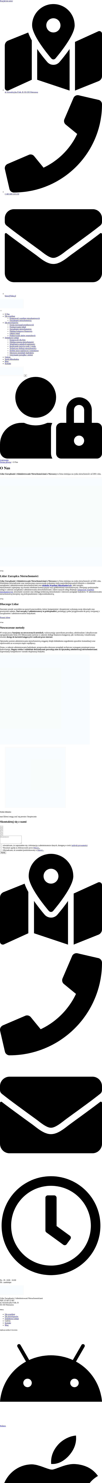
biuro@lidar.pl (5, 1171)
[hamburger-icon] (1, 310)
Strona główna (5, 462)
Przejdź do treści (6, 1)
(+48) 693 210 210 (7, 1062)
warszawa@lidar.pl (7, 1173)
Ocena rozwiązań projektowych (22, 325)
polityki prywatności (80, 847)
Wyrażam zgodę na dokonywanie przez (21, 849)
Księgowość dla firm (17, 340)
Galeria (7, 357)
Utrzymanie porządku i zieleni (21, 355)
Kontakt (8, 364)
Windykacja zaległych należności (22, 344)
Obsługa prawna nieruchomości (22, 342)
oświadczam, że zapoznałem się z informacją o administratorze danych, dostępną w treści (45, 847)
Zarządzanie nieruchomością (20, 320)
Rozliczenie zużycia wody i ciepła (23, 346)
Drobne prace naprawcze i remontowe (24, 351)
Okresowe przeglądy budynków (22, 353)
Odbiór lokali (15, 333)
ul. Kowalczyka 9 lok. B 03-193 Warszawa (9, 950)
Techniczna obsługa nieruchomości (23, 348)
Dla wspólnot (10, 316)
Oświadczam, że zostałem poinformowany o (23, 852)
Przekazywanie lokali (18, 327)
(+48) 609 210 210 (7, 1060)
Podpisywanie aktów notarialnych (22, 336)
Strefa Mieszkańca (12, 359)
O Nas (7, 314)
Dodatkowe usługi (12, 338)
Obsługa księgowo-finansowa (21, 331)
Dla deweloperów (11, 323)
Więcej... (36, 849)
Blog (6, 361)
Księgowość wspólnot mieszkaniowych (25, 318)
